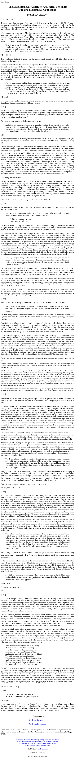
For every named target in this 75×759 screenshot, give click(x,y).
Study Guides (43, 741)
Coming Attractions (45, 740)
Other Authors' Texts (34, 743)
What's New (34, 740)
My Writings (23, 743)
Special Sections (53, 741)
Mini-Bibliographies (32, 741)
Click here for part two (37, 724)
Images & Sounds (35, 745)
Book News (55, 740)
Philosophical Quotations (48, 743)
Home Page (19, 740)
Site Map (27, 740)
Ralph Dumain (42, 749)
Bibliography (21, 741)
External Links (45, 745)
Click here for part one (37, 720)
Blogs (26, 745)
